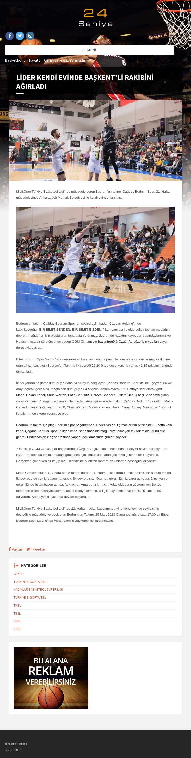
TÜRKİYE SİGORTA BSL (30, 581)
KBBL (17, 629)
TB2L (17, 613)
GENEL (18, 573)
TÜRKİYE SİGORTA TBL (30, 597)
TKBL (17, 605)
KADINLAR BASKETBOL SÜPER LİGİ (38, 589)
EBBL (17, 621)
